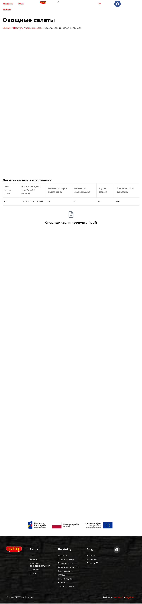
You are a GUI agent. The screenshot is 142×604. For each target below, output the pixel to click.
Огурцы (61, 575)
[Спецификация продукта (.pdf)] (71, 214)
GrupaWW (118, 597)
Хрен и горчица (65, 571)
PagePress (130, 597)
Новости (62, 555)
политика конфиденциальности (40, 564)
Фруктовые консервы (69, 567)
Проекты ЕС (92, 563)
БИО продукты (65, 579)
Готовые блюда (65, 563)
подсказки (91, 559)
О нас (21, 3)
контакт (7, 9)
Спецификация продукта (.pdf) (71, 222)
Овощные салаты (33, 28)
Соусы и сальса (66, 586)
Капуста (62, 582)
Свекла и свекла (66, 559)
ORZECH (7, 28)
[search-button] (58, 2)
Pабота (33, 559)
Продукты (8, 3)
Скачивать (35, 570)
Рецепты (90, 555)
